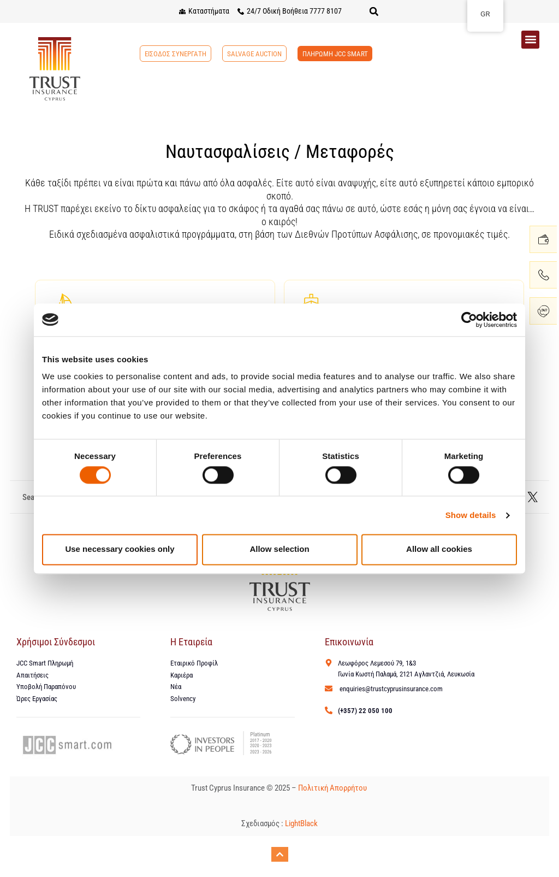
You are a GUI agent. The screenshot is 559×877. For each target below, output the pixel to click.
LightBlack (301, 824)
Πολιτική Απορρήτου (333, 789)
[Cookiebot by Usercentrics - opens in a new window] (469, 319)
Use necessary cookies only (119, 549)
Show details (470, 515)
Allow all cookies (439, 549)
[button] (374, 11)
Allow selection (279, 549)
